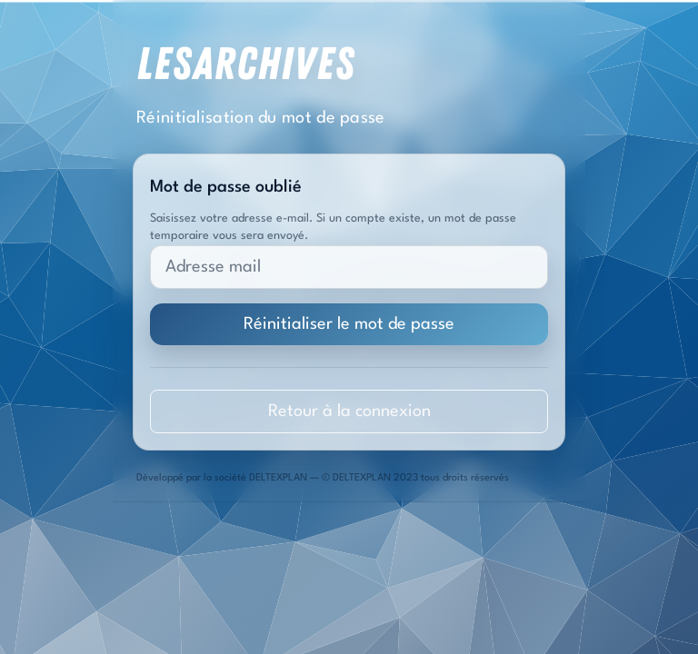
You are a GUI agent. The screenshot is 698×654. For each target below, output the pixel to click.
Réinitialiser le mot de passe (349, 324)
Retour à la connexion (349, 411)
